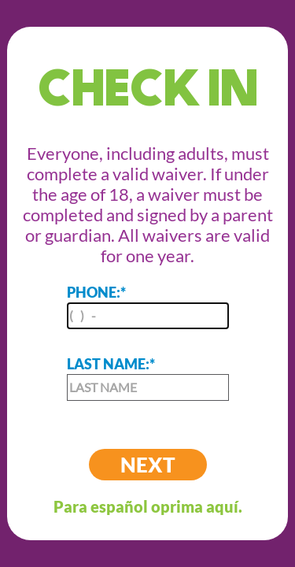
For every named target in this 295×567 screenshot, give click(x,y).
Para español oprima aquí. (147, 506)
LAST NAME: (148, 378)
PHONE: (148, 306)
